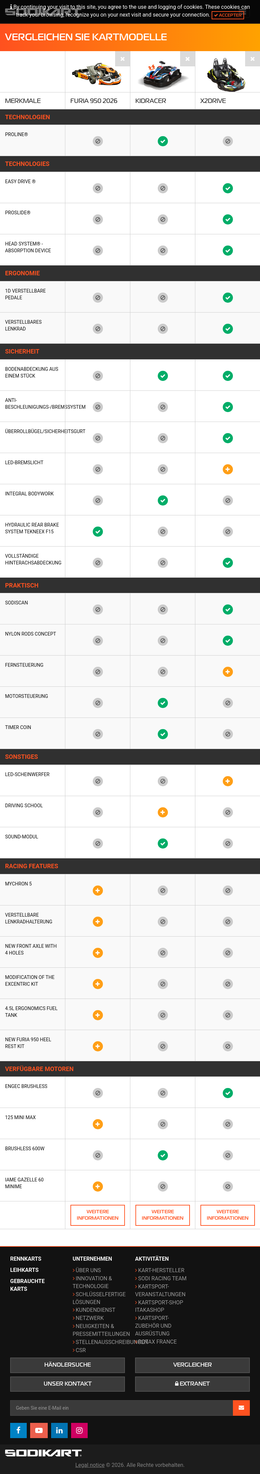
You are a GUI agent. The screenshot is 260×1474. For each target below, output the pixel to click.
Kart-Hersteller (161, 1270)
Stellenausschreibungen (112, 1342)
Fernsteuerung (24, 665)
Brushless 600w (24, 1148)
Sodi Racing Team (162, 1278)
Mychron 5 (18, 883)
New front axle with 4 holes (31, 949)
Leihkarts (24, 1270)
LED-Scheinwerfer (27, 774)
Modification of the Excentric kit (30, 981)
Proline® (16, 134)
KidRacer (150, 100)
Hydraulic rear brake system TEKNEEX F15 (32, 528)
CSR (81, 1350)
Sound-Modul (21, 836)
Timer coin (18, 727)
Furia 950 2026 (93, 100)
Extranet (192, 1384)
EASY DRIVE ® (20, 181)
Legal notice (90, 1465)
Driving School (24, 805)
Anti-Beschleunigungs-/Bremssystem (32, 404)
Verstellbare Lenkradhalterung (28, 918)
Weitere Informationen (97, 1215)
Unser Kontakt (68, 1384)
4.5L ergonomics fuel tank (31, 1012)
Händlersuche (67, 1365)
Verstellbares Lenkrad (23, 325)
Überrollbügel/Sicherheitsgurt (32, 431)
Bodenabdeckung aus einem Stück (31, 372)
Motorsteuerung (26, 696)
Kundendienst (95, 1310)
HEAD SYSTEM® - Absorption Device (28, 247)
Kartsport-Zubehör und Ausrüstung (153, 1326)
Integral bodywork (29, 493)
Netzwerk (90, 1318)
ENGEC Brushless (26, 1086)
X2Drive (213, 100)
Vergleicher (192, 1365)
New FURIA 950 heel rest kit (28, 1043)
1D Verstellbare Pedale (25, 294)
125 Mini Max (20, 1117)
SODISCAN (16, 602)
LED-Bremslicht (24, 462)
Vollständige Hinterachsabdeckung (32, 559)
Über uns (88, 1270)
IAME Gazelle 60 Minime (24, 1183)
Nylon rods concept (30, 634)
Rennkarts (25, 1259)
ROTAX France (157, 1342)
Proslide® (17, 212)
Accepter (228, 15)
